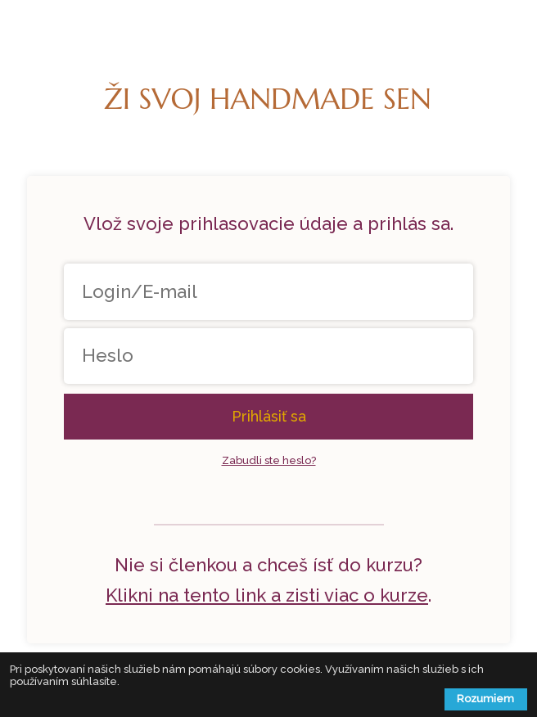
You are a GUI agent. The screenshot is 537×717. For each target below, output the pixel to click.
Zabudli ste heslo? (269, 460)
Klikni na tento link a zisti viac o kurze (267, 595)
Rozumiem (485, 698)
